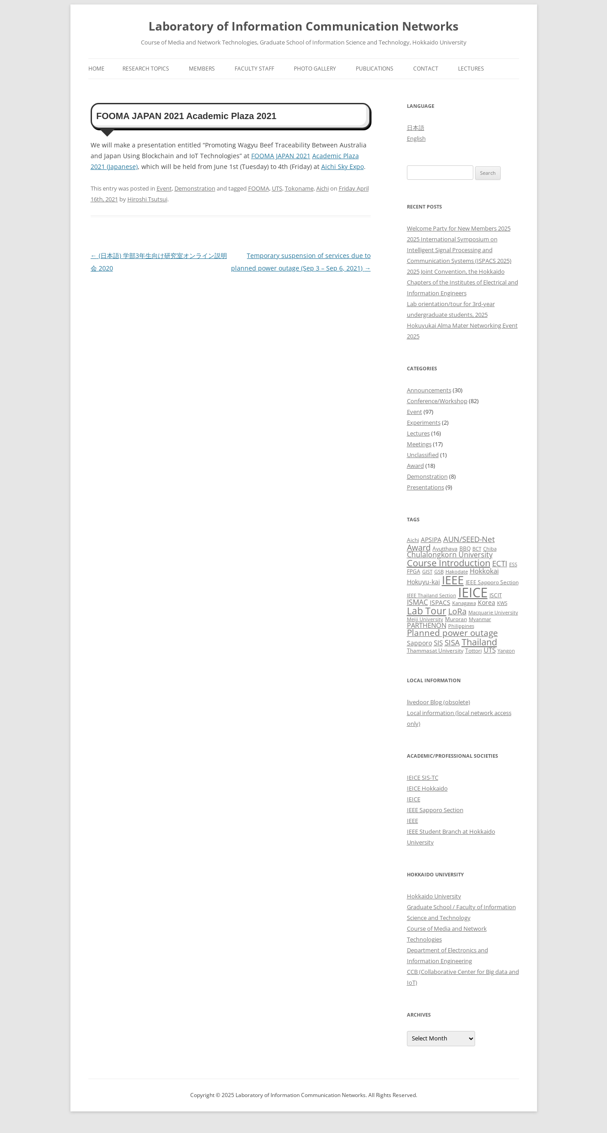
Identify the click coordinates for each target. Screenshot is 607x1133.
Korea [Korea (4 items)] (486, 602)
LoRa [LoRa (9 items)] (457, 611)
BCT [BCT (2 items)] (476, 549)
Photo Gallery (315, 68)
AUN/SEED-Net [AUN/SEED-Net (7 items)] (469, 539)
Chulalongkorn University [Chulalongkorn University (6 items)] (450, 555)
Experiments (424, 422)
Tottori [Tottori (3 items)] (473, 650)
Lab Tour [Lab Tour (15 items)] (426, 610)
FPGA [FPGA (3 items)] (413, 571)
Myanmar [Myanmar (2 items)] (480, 619)
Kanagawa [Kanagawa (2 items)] (464, 603)
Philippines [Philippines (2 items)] (461, 626)
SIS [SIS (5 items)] (438, 642)
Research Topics (145, 68)
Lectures (471, 68)
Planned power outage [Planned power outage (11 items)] (452, 633)
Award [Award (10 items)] (419, 547)
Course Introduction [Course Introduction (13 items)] (448, 563)
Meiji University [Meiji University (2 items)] (425, 619)
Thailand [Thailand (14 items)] (479, 641)
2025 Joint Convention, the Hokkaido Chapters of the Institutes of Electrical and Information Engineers (462, 282)
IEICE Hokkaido (427, 788)
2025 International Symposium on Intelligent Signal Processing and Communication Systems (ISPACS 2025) (459, 250)
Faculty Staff (254, 68)
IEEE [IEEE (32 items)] (453, 579)
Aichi (322, 188)
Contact (425, 68)
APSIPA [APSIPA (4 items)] (431, 539)
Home (96, 68)
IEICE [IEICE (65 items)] (473, 592)
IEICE (413, 799)
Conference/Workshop (437, 401)
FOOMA (258, 188)
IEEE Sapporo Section (435, 810)
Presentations (425, 487)
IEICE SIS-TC (422, 777)
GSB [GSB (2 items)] (439, 572)
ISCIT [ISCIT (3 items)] (495, 595)
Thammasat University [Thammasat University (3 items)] (435, 650)
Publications (374, 68)
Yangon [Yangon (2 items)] (506, 651)
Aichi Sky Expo (342, 166)
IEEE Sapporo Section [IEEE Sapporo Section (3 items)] (492, 582)
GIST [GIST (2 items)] (427, 572)
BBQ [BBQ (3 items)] (465, 548)
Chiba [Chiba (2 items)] (490, 549)
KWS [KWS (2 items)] (502, 603)
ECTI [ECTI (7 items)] (499, 563)
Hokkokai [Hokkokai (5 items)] (484, 570)
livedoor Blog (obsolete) (438, 702)
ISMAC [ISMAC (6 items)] (417, 602)
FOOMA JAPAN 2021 (280, 155)
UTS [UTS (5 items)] (490, 649)
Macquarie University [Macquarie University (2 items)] (493, 612)
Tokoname (299, 188)
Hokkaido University (434, 896)
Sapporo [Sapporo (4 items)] (419, 643)
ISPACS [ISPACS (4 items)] (440, 602)
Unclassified (423, 455)
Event (164, 188)
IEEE (412, 821)
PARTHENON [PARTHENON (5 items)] (426, 625)
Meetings (419, 444)
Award (415, 466)
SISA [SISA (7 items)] (452, 642)
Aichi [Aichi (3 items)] (413, 540)
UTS (277, 188)
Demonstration (195, 188)
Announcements (429, 390)
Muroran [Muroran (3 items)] (456, 619)
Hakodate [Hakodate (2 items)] (456, 572)
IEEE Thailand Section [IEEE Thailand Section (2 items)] (431, 595)
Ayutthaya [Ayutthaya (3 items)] (445, 548)
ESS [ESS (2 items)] (513, 564)
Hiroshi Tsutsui (147, 199)
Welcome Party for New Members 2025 (459, 228)
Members (202, 68)
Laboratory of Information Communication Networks (303, 26)
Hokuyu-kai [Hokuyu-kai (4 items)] (423, 582)
